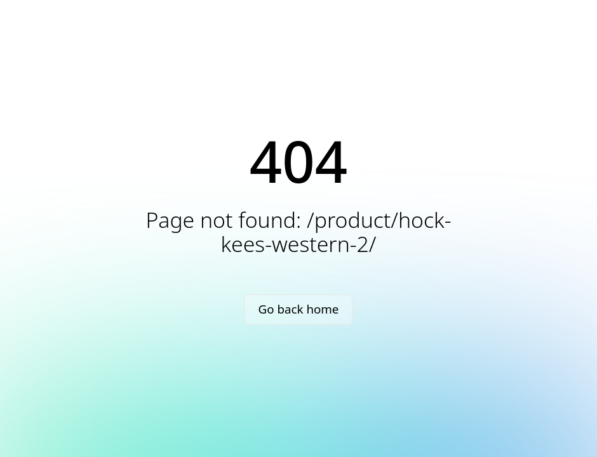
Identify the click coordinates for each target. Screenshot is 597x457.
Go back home (298, 309)
